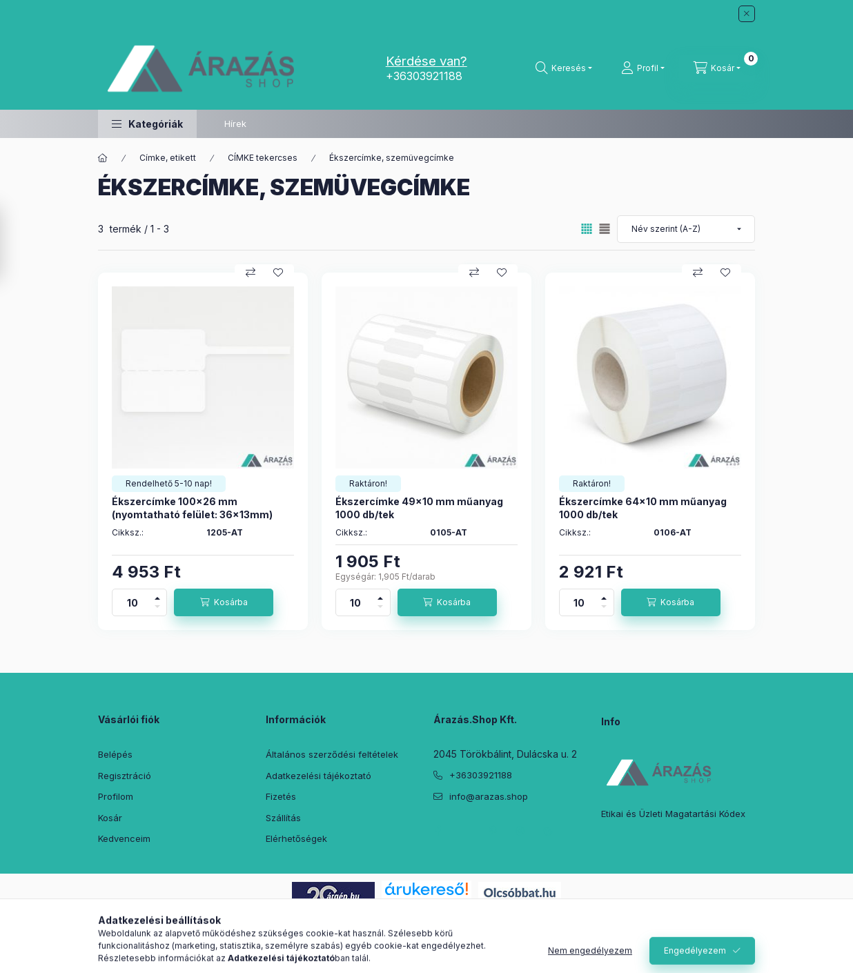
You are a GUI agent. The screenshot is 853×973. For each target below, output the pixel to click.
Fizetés (281, 796)
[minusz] (157, 609)
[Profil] (643, 68)
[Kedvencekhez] (278, 272)
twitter (465, 831)
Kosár (110, 817)
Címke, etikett (167, 158)
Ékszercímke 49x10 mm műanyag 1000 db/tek (419, 507)
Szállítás (283, 817)
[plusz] (157, 595)
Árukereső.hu (426, 905)
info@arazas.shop (488, 796)
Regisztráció (124, 775)
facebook (437, 831)
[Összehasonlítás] (250, 272)
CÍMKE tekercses (262, 158)
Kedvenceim (124, 838)
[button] (147, 124)
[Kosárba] (223, 602)
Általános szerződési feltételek (332, 754)
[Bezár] (746, 14)
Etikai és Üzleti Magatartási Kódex (673, 813)
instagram (520, 831)
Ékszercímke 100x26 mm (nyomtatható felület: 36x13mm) (192, 507)
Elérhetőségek (296, 838)
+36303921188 (424, 76)
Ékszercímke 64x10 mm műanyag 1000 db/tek (643, 507)
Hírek (235, 123)
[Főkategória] (103, 158)
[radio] (604, 229)
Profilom (115, 796)
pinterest (493, 831)
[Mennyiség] (132, 602)
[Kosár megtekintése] (717, 68)
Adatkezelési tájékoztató (318, 775)
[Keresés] (564, 68)
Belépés (115, 754)
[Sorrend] (686, 229)
